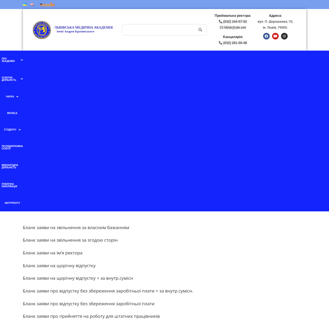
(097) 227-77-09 (181, 235)
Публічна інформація (245, 58)
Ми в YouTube (108, 245)
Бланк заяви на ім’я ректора (53, 108)
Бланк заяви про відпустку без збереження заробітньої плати (89, 159)
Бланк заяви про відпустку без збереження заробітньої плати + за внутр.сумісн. (108, 146)
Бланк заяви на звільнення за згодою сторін (70, 96)
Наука (118, 59)
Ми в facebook (108, 235)
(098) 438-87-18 (181, 240)
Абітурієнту (270, 58)
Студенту (149, 59)
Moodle (133, 58)
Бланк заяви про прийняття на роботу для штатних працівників (91, 172)
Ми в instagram (108, 254)
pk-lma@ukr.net (182, 245)
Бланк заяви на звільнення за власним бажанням (76, 83)
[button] (63, 59)
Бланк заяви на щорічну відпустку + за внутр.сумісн (78, 134)
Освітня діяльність (93, 59)
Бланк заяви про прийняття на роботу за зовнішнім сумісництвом (94, 197)
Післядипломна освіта (176, 58)
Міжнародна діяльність (211, 58)
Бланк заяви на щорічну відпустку (59, 121)
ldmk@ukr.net (260, 284)
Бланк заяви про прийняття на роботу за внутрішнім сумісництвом (95, 184)
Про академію (63, 59)
